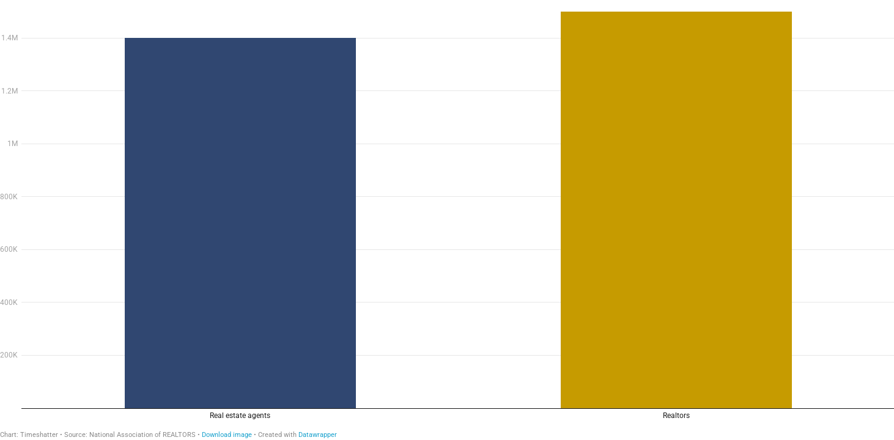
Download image (227, 435)
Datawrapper (317, 435)
